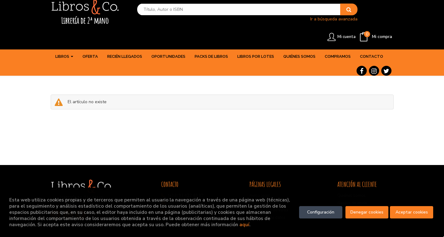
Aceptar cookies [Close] (411, 212)
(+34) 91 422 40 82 (186, 180)
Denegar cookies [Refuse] (366, 212)
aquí (244, 224)
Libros (64, 41)
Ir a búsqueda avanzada (287, 23)
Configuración (320, 212)
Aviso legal (259, 180)
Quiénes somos (351, 180)
